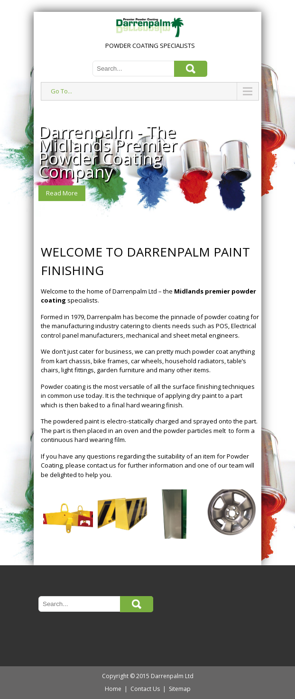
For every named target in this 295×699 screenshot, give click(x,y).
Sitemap (180, 689)
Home (113, 689)
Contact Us (145, 689)
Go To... (61, 91)
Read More (62, 193)
